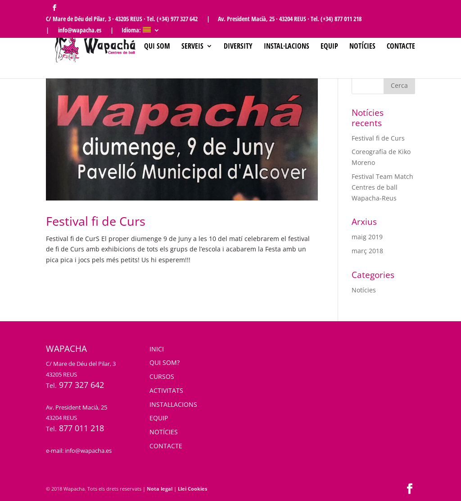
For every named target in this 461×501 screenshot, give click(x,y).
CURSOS (161, 376)
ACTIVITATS (166, 390)
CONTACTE (165, 446)
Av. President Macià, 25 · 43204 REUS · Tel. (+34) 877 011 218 (290, 19)
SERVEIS (192, 47)
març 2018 (367, 250)
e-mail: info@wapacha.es (79, 450)
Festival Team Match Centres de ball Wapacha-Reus (382, 187)
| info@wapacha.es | (79, 30)
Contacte (401, 47)
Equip (329, 47)
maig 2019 (367, 236)
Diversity (238, 47)
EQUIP (158, 418)
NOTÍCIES (163, 432)
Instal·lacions (286, 47)
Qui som (157, 47)
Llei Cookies (192, 488)
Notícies (362, 47)
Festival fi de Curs (95, 221)
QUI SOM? (164, 362)
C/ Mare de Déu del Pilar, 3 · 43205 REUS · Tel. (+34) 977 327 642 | (128, 19)
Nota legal (159, 488)
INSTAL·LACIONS (173, 404)
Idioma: (136, 30)
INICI (156, 349)
